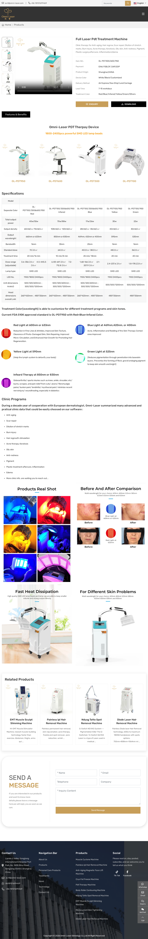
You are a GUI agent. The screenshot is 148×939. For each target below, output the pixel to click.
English (139, 3)
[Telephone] (76, 782)
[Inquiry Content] (98, 796)
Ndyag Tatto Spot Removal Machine (92, 895)
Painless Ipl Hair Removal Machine (91, 865)
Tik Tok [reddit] (117, 874)
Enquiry (92, 104)
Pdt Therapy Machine (86, 885)
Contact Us (44, 892)
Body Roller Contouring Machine (90, 890)
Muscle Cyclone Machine (87, 859)
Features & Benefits (16, 114)
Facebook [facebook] (127, 874)
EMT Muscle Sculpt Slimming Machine (89, 903)
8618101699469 (12, 883)
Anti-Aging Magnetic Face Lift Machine (89, 872)
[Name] (76, 773)
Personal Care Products (49, 870)
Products (43, 865)
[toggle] (143, 14)
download (128, 104)
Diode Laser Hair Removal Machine (92, 919)
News (41, 881)
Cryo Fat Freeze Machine (87, 879)
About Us (43, 859)
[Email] (119, 773)
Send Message (98, 810)
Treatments (44, 876)
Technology (44, 887)
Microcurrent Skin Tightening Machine (89, 912)
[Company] (119, 782)
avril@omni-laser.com (14, 3)
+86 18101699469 (39, 3)
